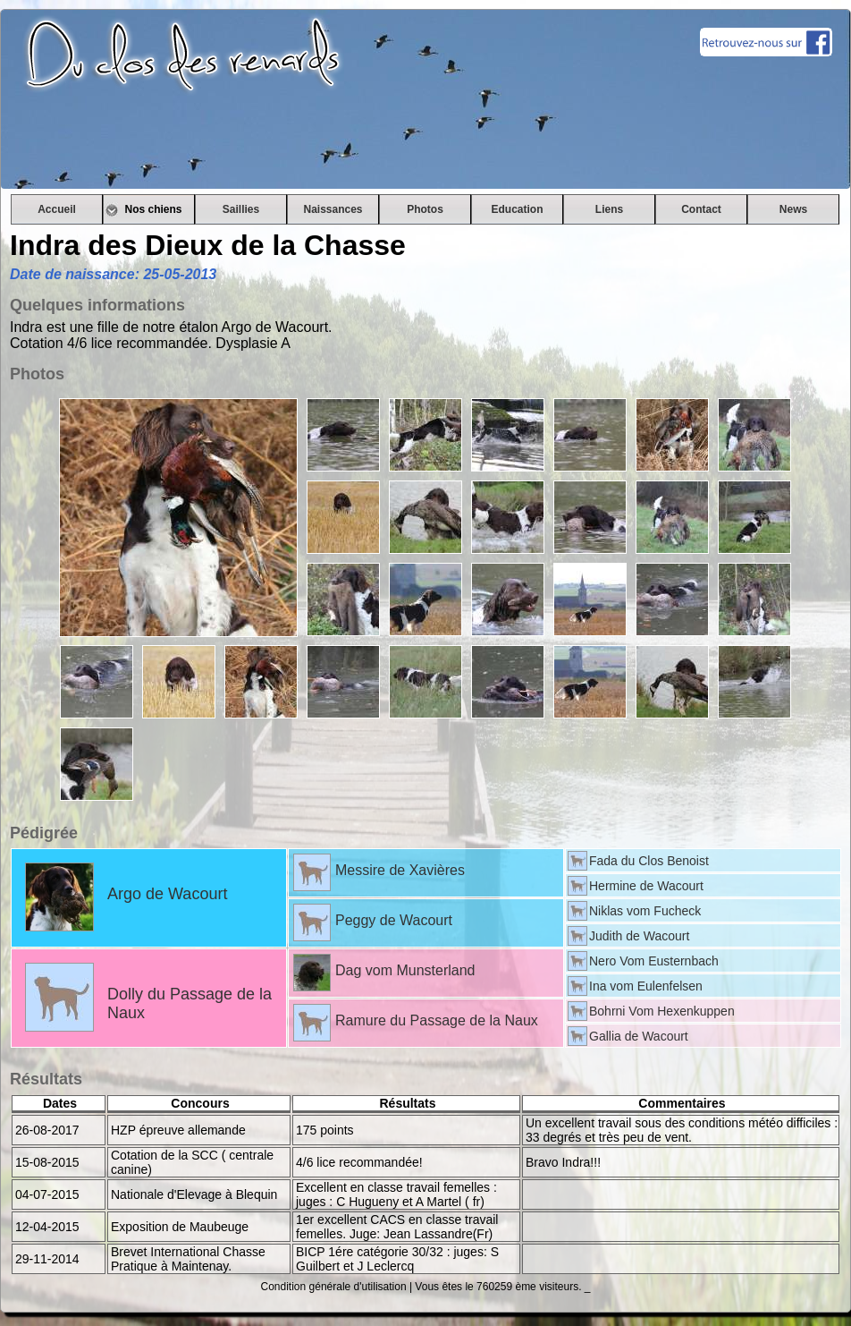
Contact (701, 209)
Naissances (332, 209)
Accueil (57, 209)
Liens (609, 209)
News (793, 209)
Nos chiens (148, 209)
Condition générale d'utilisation (334, 1286)
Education (517, 209)
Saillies (241, 209)
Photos (425, 209)
